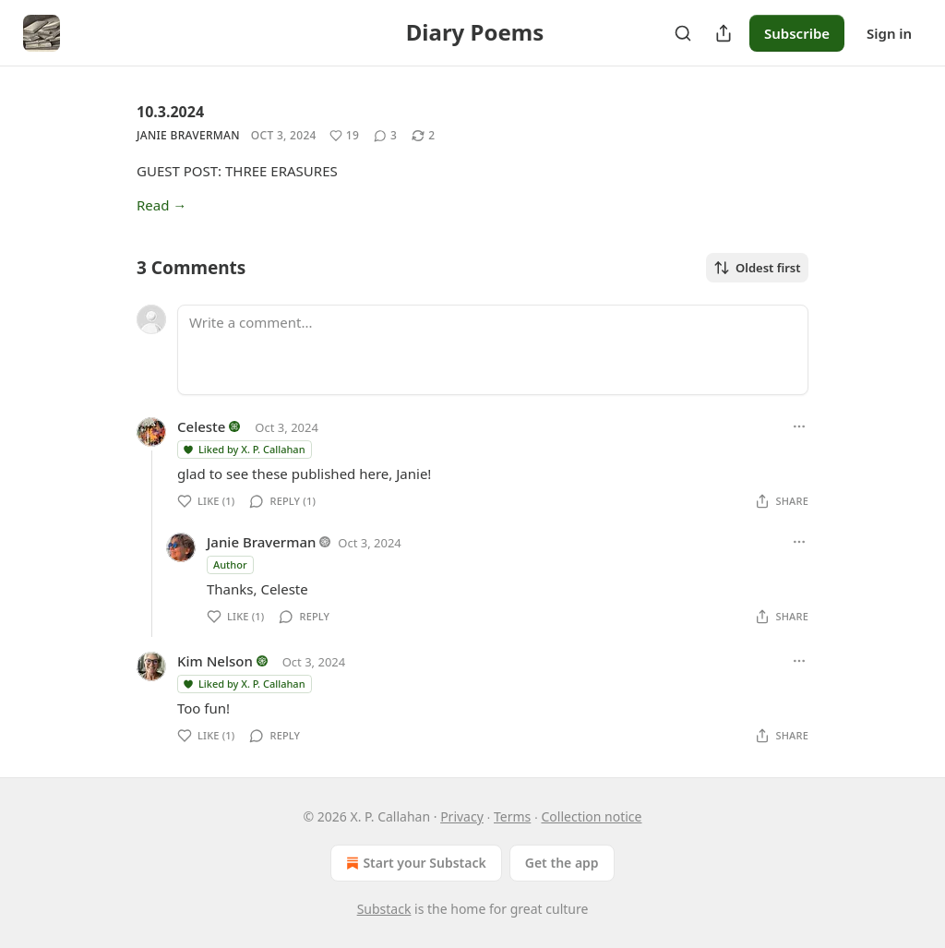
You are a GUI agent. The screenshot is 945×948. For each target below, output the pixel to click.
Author (230, 564)
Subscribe (797, 33)
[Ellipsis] (799, 426)
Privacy (462, 816)
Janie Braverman (188, 135)
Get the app (562, 862)
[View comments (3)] (385, 136)
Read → (161, 205)
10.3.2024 (170, 112)
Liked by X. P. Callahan (243, 449)
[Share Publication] (723, 33)
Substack (384, 909)
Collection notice (591, 816)
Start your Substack (413, 863)
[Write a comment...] (492, 350)
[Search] (682, 33)
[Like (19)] (344, 136)
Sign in (889, 33)
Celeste (201, 426)
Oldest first (757, 267)
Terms (512, 816)
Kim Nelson (215, 661)
